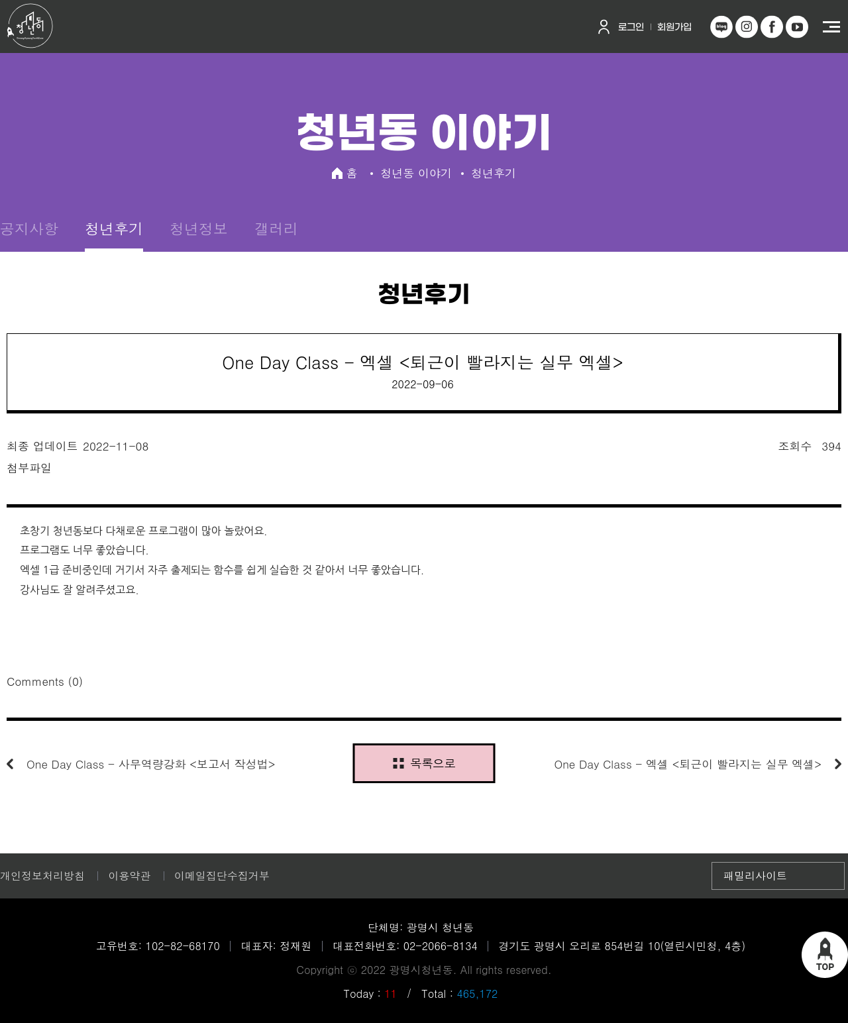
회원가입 (674, 27)
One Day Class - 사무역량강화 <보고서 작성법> (150, 764)
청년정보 (199, 228)
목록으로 (424, 763)
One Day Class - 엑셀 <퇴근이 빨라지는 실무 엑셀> (688, 764)
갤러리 (276, 228)
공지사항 (29, 228)
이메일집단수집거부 (222, 875)
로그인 (631, 27)
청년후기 (114, 228)
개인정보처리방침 (42, 875)
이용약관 (129, 875)
